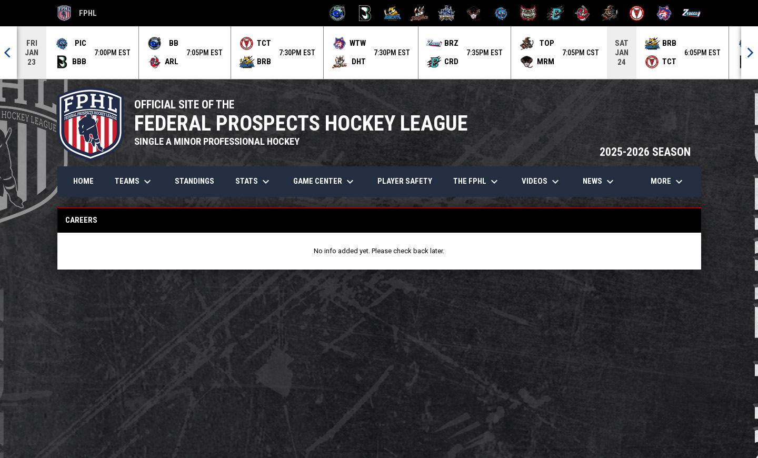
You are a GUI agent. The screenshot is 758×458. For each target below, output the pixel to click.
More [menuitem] (668, 181)
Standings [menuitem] (194, 180)
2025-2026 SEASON (645, 151)
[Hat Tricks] (419, 13)
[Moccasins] (474, 13)
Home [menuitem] (83, 180)
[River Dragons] (555, 13)
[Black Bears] (365, 13)
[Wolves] (664, 13)
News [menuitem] (599, 181)
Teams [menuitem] (134, 181)
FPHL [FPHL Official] (77, 13)
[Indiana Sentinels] (446, 13)
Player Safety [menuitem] (404, 180)
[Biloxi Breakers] (337, 13)
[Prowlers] (528, 13)
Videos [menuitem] (542, 181)
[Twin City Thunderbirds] (637, 13)
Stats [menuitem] (253, 181)
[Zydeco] (691, 13)
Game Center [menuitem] (324, 181)
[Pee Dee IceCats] (501, 13)
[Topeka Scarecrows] (610, 13)
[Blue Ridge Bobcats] (392, 13)
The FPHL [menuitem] (477, 181)
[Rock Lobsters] (582, 13)
